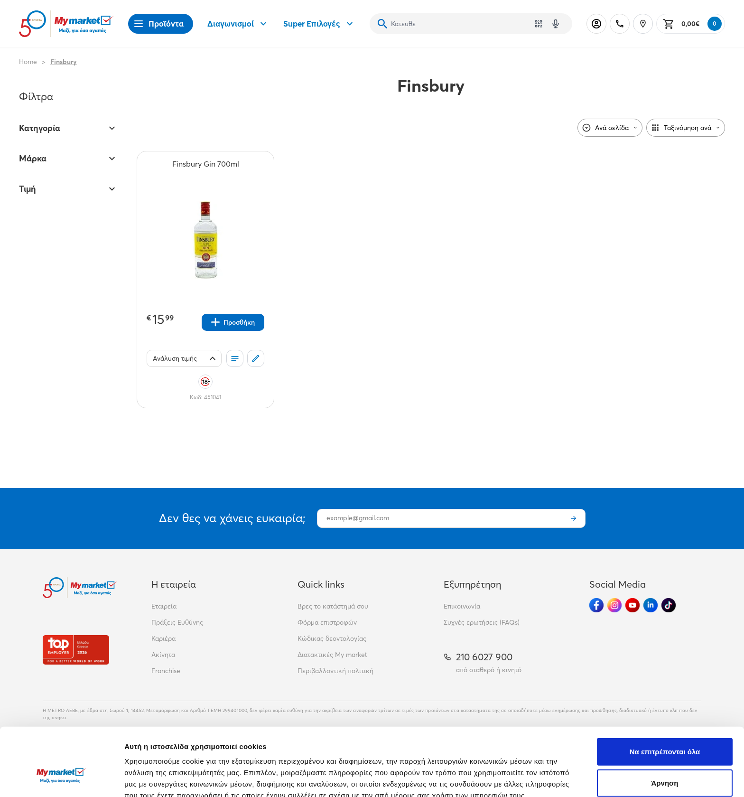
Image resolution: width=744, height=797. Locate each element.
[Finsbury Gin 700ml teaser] (205, 169)
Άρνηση (664, 727)
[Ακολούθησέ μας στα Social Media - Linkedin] (650, 605)
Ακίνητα (163, 654)
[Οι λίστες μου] (234, 358)
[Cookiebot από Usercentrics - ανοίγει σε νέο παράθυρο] (61, 778)
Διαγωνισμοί (238, 23)
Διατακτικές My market (332, 654)
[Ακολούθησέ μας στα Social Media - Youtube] (632, 605)
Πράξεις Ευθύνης (177, 622)
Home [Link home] (28, 61)
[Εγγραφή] (573, 518)
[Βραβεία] (76, 649)
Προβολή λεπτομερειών (563, 778)
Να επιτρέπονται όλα (665, 696)
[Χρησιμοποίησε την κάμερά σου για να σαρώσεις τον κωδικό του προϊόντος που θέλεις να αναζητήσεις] (538, 23)
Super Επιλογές (319, 23)
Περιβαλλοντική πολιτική (335, 670)
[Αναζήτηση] (382, 23)
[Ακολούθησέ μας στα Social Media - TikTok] (668, 605)
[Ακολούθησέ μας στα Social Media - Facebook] (596, 605)
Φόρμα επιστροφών (327, 622)
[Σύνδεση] (596, 24)
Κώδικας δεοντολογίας (332, 638)
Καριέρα (163, 638)
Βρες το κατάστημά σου (333, 606)
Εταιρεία (164, 606)
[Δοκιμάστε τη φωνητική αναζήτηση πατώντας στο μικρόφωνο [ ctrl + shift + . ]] (555, 23)
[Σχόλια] (255, 358)
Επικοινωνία (462, 606)
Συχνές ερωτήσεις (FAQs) (482, 622)
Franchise (165, 670)
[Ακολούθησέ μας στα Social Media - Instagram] (614, 605)
